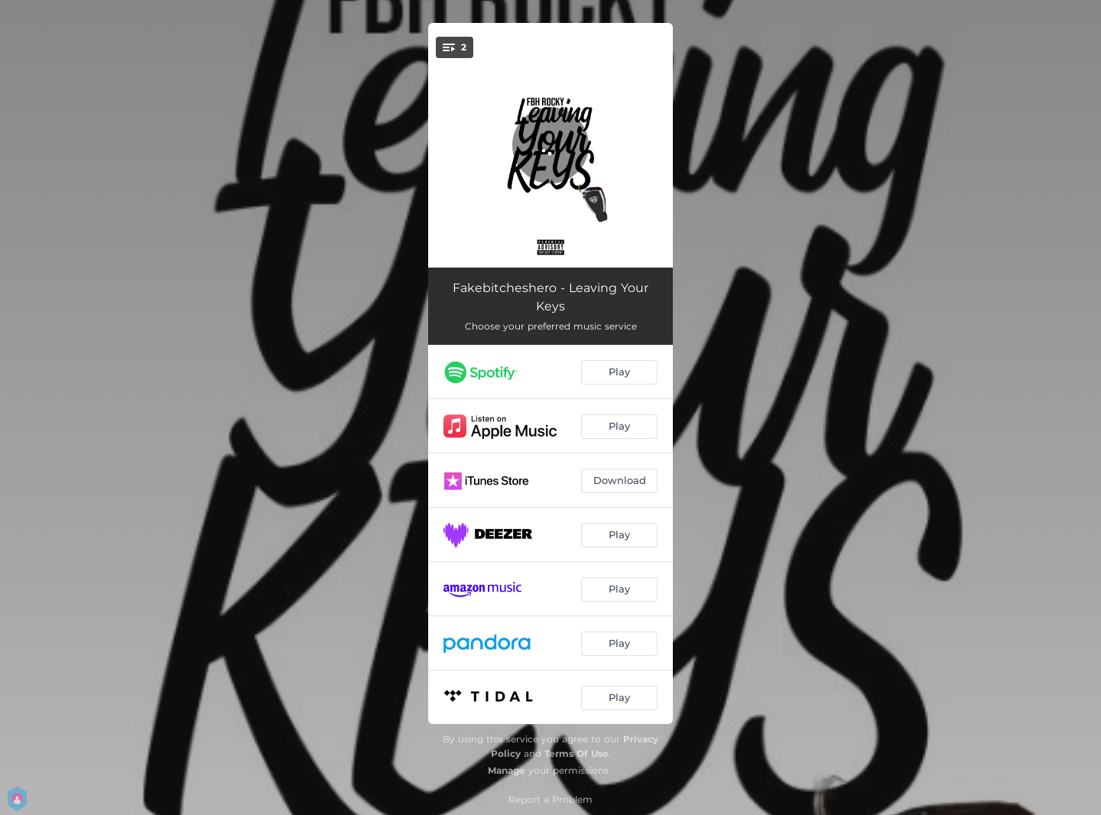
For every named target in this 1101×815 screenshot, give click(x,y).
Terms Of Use (576, 753)
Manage (506, 770)
